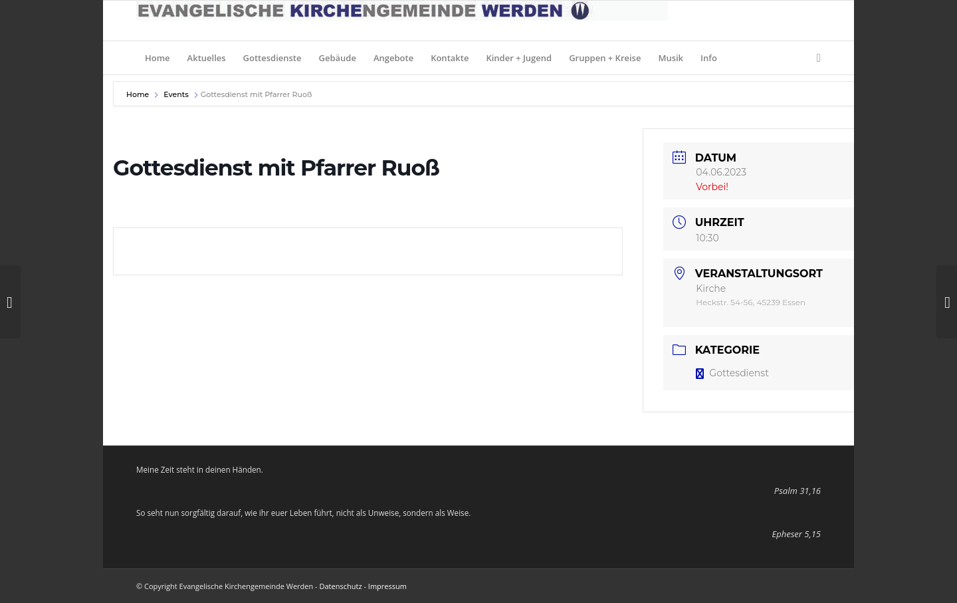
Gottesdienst (732, 373)
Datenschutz (341, 586)
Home (138, 94)
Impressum (387, 586)
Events (176, 94)
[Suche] (814, 57)
